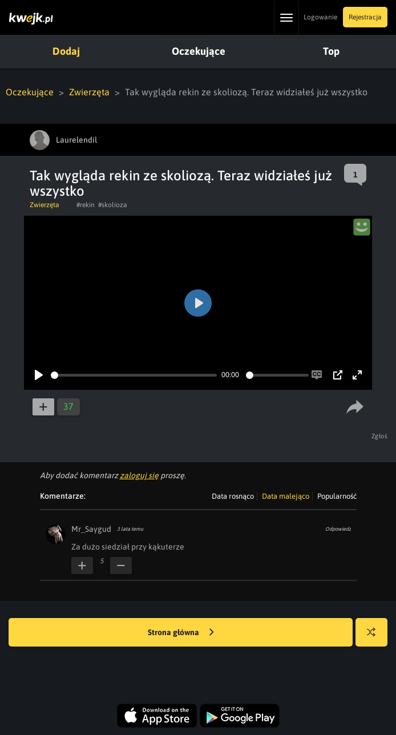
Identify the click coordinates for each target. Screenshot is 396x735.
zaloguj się (139, 475)
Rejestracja (365, 17)
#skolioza (112, 205)
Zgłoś (379, 436)
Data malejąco (285, 496)
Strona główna (181, 633)
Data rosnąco (233, 496)
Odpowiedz (338, 529)
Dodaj (66, 51)
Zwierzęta (89, 92)
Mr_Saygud (91, 529)
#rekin (85, 205)
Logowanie (320, 17)
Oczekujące (198, 51)
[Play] (39, 375)
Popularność (337, 496)
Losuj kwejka (375, 638)
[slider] (134, 375)
